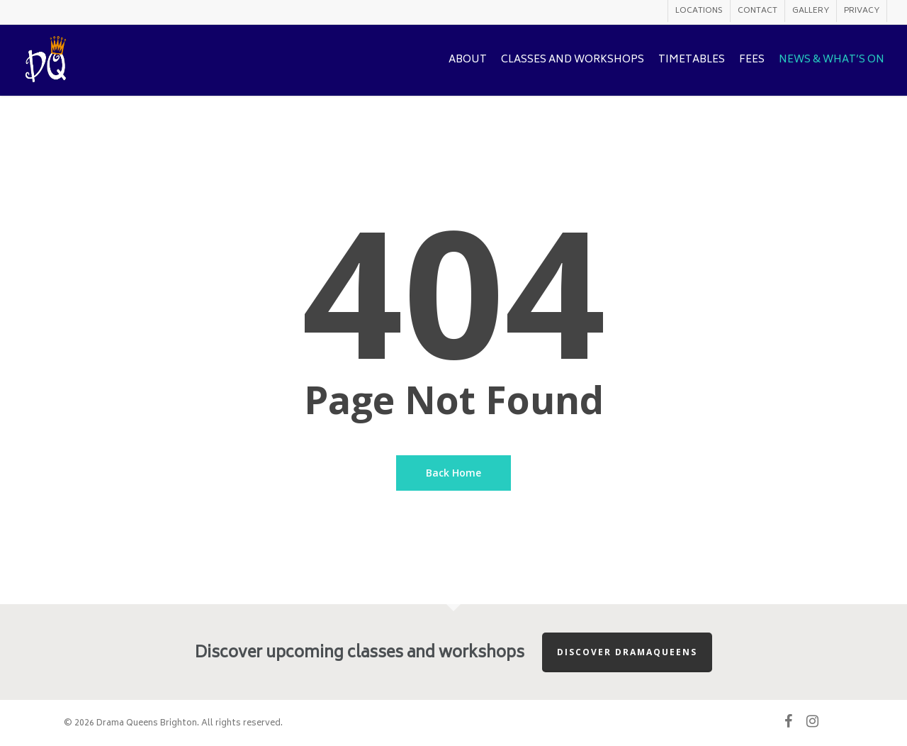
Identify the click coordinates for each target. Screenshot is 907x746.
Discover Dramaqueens (627, 652)
